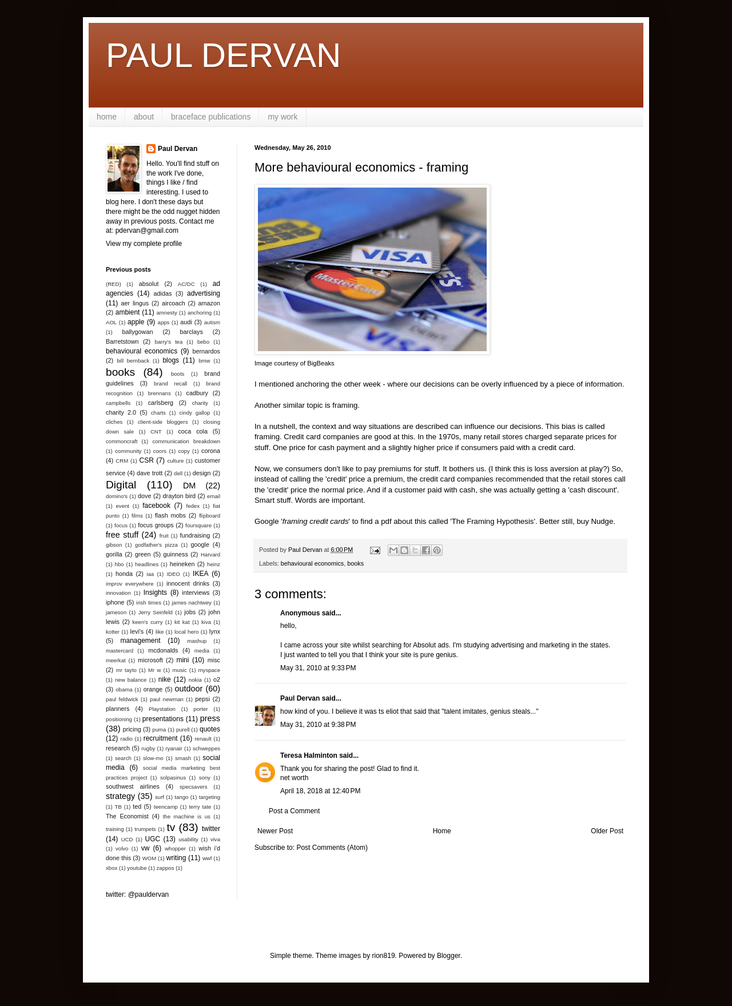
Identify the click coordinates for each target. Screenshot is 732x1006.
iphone (115, 602)
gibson (114, 545)
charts (158, 412)
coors (159, 451)
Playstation (162, 709)
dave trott (149, 473)
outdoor (189, 688)
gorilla (114, 554)
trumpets (145, 829)
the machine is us (186, 816)
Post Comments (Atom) (332, 848)
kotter (113, 632)
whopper (175, 848)
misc (214, 660)
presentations (163, 719)
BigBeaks (320, 363)
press (210, 718)
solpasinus (173, 777)
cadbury (197, 392)
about (144, 116)
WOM (149, 858)
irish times (148, 602)
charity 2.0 (121, 412)
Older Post (607, 831)
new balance (130, 680)
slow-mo (153, 758)
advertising (203, 293)
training (115, 829)
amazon (209, 303)
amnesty (167, 312)
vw (145, 848)
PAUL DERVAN (223, 55)
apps (164, 322)
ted (137, 806)
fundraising (195, 535)
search (123, 758)
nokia (195, 680)
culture (175, 461)
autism (212, 322)
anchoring (312, 384)
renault (202, 738)
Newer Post (275, 831)
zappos (165, 868)
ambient (128, 312)
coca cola (192, 431)
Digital (121, 485)
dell (178, 473)
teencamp (166, 807)
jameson (116, 612)
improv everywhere (130, 583)
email (213, 496)
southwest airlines (133, 786)
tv (170, 827)
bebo (203, 342)
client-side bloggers (163, 422)
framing (344, 405)
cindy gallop (194, 412)
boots (177, 374)
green (143, 554)
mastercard (119, 650)
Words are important (329, 500)
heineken (182, 563)
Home (442, 831)
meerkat (116, 660)
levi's (137, 631)
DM (189, 485)
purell (182, 729)
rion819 (383, 956)
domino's (117, 496)
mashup (196, 641)
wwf (207, 858)
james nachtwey (192, 602)
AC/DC (186, 284)
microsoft (150, 660)
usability (188, 839)
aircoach (173, 303)
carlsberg (160, 402)
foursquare (198, 525)
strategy (120, 796)
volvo (122, 848)
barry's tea (168, 342)
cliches (114, 422)
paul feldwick (122, 699)
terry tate (200, 807)
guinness (176, 554)
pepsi (202, 698)
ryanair (174, 748)
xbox (111, 868)
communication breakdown (186, 441)
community (128, 451)
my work (282, 116)
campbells (118, 403)
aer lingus (135, 303)
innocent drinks (187, 583)
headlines (146, 564)
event (122, 506)
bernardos (206, 351)
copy (183, 451)
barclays (191, 331)
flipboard (209, 515)
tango (181, 797)
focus (121, 525)
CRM (122, 461)
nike (164, 679)
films (137, 515)
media (201, 650)
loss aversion (557, 468)
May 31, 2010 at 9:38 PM (318, 725)
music (179, 670)
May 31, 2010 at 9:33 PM (318, 668)
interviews (195, 592)
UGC (153, 839)
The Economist (127, 816)
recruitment (161, 738)
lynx (214, 631)
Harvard (210, 554)
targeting (209, 797)
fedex (192, 506)
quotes (210, 729)
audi (186, 322)
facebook (156, 506)
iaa (150, 574)
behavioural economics (312, 563)
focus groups (155, 525)
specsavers (194, 787)
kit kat (182, 622)
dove (144, 495)
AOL (111, 322)
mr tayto (126, 670)
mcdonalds (163, 650)
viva (215, 839)
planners (117, 708)
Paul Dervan (300, 698)
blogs (170, 360)
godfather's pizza (156, 545)
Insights (155, 593)
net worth (294, 778)
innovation (118, 593)
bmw (204, 360)
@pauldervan (148, 894)
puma (159, 729)
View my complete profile (144, 244)
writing (176, 858)
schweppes (206, 748)
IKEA (200, 574)
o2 (216, 679)
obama (124, 689)
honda (124, 573)
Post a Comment (294, 811)
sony (204, 777)
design (202, 473)
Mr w (154, 670)
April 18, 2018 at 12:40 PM (320, 791)
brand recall (170, 383)
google (200, 544)
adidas (163, 293)
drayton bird (179, 495)
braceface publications (210, 116)
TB (118, 807)
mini (182, 660)
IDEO (173, 574)
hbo (119, 564)
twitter (211, 829)
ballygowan (137, 331)
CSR (147, 460)
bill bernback (133, 360)
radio (127, 738)
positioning (119, 719)
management (141, 641)
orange (153, 689)
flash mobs (170, 515)
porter (200, 709)
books (355, 563)
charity (200, 403)
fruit (164, 535)
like (160, 632)
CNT (156, 431)
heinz (213, 564)
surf (159, 797)
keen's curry (147, 622)
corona (210, 450)
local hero (186, 632)
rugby (148, 748)
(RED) (113, 284)
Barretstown (122, 341)
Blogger (448, 956)
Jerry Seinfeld (155, 612)
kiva (206, 622)
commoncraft (121, 441)
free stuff (122, 534)
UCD (127, 839)
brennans (159, 393)
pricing (132, 729)
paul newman (167, 699)
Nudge (602, 521)
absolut (149, 283)
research (118, 748)
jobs (190, 612)
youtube (136, 868)
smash (183, 758)
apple (136, 322)
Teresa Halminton (308, 755)
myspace (209, 670)
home (107, 116)
